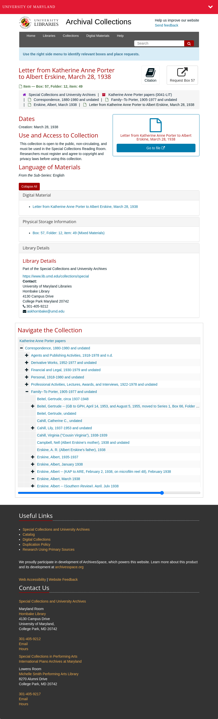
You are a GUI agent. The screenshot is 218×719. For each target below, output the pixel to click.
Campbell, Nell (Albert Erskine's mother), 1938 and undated (83, 443)
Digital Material (37, 195)
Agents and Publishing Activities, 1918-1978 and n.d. (72, 355)
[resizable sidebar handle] (109, 493)
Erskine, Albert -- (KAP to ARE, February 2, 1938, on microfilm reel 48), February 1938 (104, 472)
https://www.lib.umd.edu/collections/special (56, 276)
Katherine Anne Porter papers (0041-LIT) (140, 95)
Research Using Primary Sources (49, 549)
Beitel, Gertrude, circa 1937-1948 (62, 399)
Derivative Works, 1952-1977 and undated (63, 363)
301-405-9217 (30, 694)
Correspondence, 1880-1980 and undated (66, 100)
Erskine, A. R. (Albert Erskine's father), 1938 (71, 450)
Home (31, 36)
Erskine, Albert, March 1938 (55, 105)
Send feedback (166, 25)
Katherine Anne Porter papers (43, 341)
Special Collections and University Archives (62, 95)
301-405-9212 (30, 639)
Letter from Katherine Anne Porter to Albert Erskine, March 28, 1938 (85, 207)
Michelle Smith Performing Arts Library (49, 674)
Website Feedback (63, 580)
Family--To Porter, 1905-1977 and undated (144, 100)
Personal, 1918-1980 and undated (57, 377)
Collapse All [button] (29, 186)
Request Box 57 (182, 74)
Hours (23, 649)
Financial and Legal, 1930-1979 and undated (65, 370)
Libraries (49, 36)
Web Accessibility (32, 580)
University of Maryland (29, 7)
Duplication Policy (37, 544)
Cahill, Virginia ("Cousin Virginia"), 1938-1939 (72, 435)
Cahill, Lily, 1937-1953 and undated (64, 428)
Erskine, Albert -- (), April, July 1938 (77, 486)
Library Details (36, 248)
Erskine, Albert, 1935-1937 (57, 457)
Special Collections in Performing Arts (48, 656)
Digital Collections (37, 539)
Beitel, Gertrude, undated (56, 413)
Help (120, 36)
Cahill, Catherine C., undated (59, 421)
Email (23, 644)
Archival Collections (98, 22)
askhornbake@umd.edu (45, 311)
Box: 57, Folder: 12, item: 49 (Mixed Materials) (69, 233)
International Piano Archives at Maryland (50, 661)
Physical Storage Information (49, 221)
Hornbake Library (32, 614)
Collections (71, 36)
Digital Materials (97, 36)
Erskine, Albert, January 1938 (60, 464)
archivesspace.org (69, 567)
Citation (150, 74)
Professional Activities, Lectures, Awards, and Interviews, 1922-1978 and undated (94, 384)
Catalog (29, 534)
